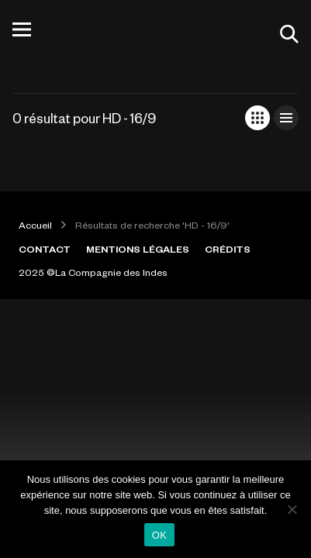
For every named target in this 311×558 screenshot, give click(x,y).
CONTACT (45, 249)
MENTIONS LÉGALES (137, 249)
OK (159, 535)
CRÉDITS (228, 249)
